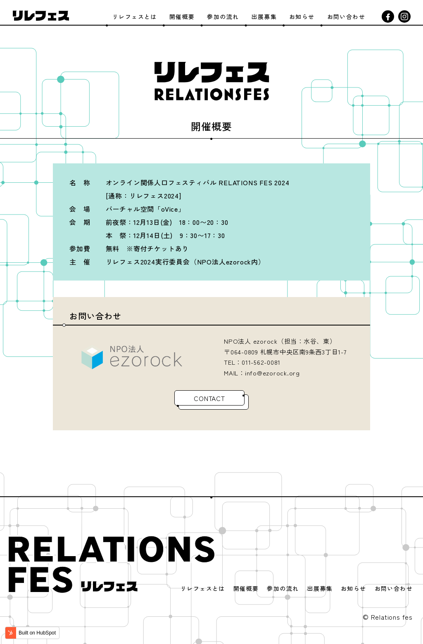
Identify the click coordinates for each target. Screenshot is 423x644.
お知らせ (302, 16)
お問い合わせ (346, 16)
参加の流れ (223, 16)
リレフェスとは (134, 16)
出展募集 (264, 16)
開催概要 (182, 16)
